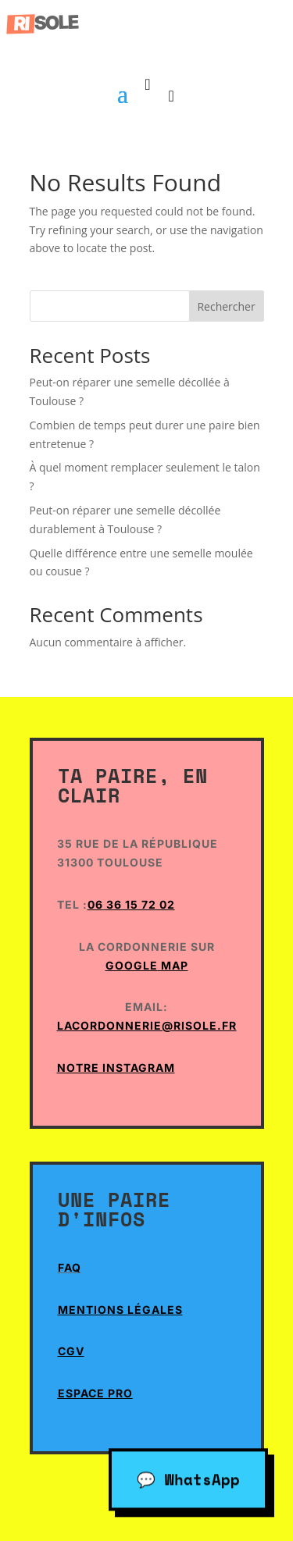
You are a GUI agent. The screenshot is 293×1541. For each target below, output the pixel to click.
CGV (71, 1351)
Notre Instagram (116, 1067)
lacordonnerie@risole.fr (147, 1025)
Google (131, 965)
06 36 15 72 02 (131, 904)
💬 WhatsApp (188, 1476)
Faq (69, 1267)
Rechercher (226, 306)
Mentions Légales (120, 1309)
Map (173, 965)
